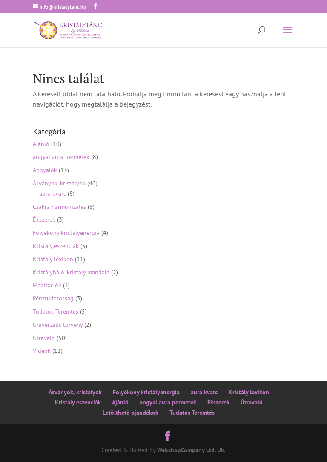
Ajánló (41, 144)
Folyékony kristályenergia (66, 233)
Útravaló (44, 338)
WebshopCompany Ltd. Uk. (191, 450)
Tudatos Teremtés (55, 311)
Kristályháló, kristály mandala (71, 272)
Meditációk (47, 285)
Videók (42, 351)
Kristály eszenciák (56, 246)
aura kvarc (52, 193)
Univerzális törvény (58, 325)
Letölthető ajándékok (130, 412)
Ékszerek (44, 219)
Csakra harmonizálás (59, 207)
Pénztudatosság (53, 298)
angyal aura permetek (61, 157)
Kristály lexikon (53, 259)
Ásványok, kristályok (59, 183)
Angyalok (45, 170)
